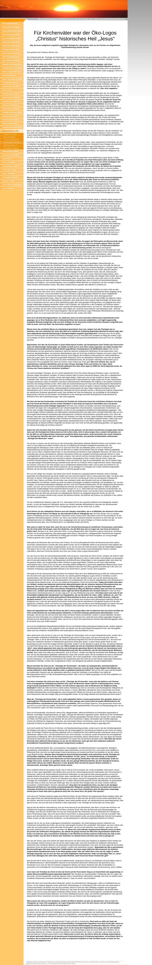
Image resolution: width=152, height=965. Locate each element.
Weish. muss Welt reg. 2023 (12, 79)
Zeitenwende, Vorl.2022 (10, 86)
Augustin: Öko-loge (10, 134)
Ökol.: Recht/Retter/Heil (10, 57)
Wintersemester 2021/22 (10, 97)
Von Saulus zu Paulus (11, 148)
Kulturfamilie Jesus (9, 170)
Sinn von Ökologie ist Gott (11, 38)
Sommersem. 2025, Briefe (11, 42)
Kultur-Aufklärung (8, 75)
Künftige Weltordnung (10, 83)
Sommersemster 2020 (10, 116)
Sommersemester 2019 (10, 131)
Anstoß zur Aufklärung (10, 105)
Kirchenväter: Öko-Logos (12, 142)
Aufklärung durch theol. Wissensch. (10, 94)
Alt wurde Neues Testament (12, 68)
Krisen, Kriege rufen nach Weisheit (11, 72)
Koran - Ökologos (8, 173)
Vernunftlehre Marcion (10, 177)
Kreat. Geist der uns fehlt (11, 53)
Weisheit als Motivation (10, 120)
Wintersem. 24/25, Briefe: (11, 46)
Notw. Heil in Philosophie (11, 60)
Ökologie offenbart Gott (10, 49)
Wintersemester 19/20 (10, 123)
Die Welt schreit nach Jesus (12, 112)
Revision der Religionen (10, 101)
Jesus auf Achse (8, 188)
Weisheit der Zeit (8, 181)
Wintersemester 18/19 (10, 151)
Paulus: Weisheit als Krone (11, 31)
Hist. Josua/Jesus (8, 162)
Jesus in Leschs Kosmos (11, 35)
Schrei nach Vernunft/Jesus (12, 184)
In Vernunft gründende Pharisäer (11, 140)
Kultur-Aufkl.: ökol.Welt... (11, 27)
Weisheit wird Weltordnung (11, 64)
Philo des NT (6, 159)
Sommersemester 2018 (10, 155)
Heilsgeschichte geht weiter (12, 127)
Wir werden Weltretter (10, 23)
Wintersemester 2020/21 (10, 109)
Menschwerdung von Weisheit (11, 145)
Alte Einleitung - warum (10, 166)
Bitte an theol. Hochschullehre (8, 90)
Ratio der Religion (9, 137)
